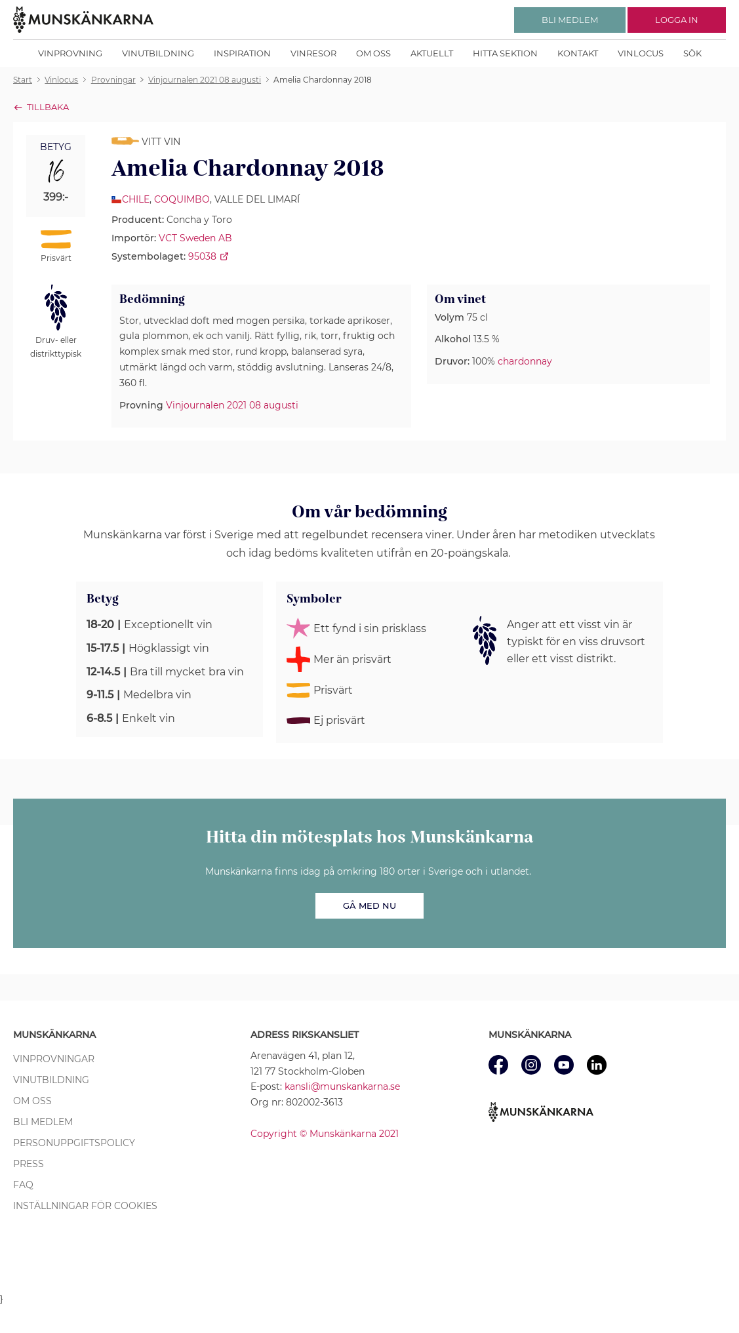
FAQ (23, 1185)
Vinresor (313, 53)
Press (28, 1164)
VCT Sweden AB (195, 238)
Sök (692, 53)
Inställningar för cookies (85, 1206)
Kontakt (577, 53)
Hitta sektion (505, 53)
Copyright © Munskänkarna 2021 (324, 1134)
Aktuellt (431, 53)
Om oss (373, 53)
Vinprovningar (53, 1059)
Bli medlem (43, 1122)
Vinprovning (70, 53)
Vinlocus (641, 53)
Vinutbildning (158, 53)
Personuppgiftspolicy (74, 1143)
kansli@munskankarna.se (342, 1086)
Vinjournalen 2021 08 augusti (232, 405)
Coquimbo (182, 199)
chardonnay (525, 361)
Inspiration (242, 53)
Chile (136, 199)
